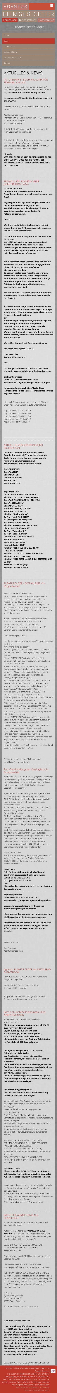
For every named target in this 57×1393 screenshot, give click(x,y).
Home (6, 35)
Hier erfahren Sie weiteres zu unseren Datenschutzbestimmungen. (32, 1388)
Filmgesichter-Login (12, 57)
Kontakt (6, 63)
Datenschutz (9, 46)
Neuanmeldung (10, 52)
